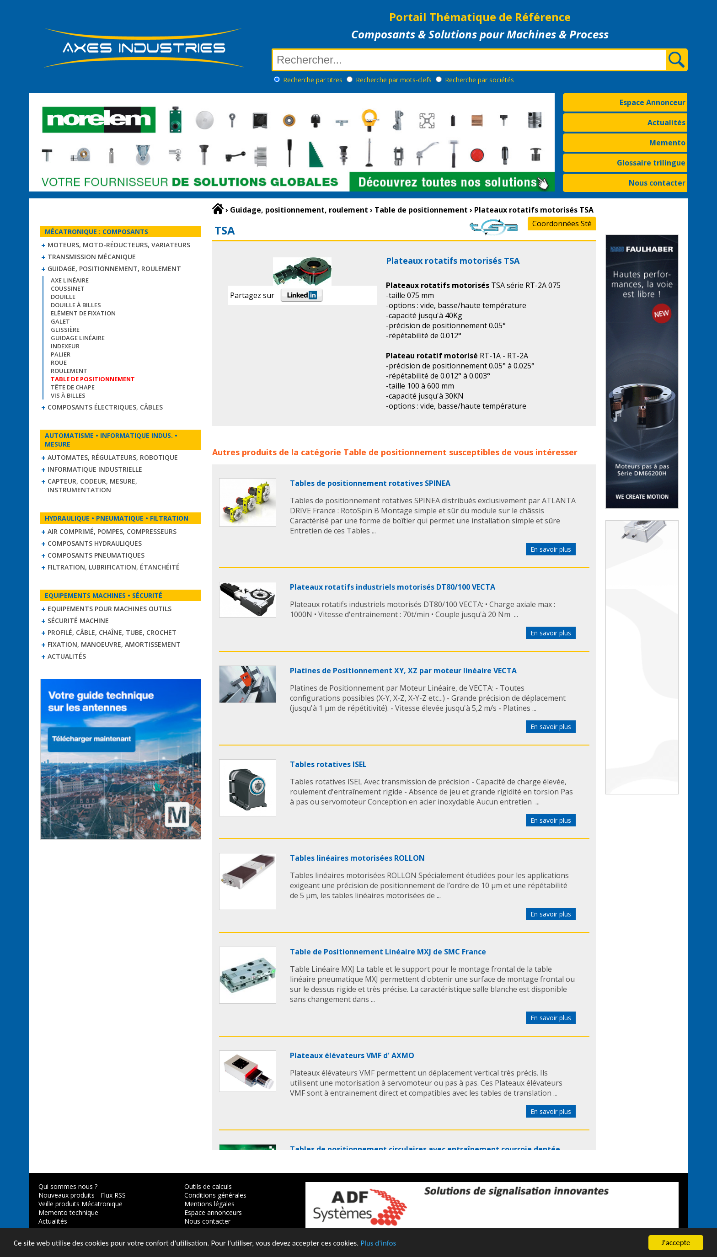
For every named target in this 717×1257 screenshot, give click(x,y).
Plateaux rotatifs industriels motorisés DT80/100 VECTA (392, 587)
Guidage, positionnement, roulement (114, 268)
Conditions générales (215, 1195)
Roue (59, 362)
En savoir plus (550, 549)
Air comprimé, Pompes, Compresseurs (112, 531)
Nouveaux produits (66, 1195)
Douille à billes (76, 305)
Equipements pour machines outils (109, 608)
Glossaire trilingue (651, 163)
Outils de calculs (208, 1186)
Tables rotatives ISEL (328, 764)
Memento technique (68, 1212)
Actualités (666, 122)
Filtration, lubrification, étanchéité (114, 567)
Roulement (69, 371)
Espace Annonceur (652, 102)
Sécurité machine (78, 620)
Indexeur (65, 346)
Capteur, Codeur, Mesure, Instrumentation (92, 485)
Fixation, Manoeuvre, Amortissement (114, 644)
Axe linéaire (70, 280)
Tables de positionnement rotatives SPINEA (370, 483)
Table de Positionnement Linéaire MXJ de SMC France (388, 952)
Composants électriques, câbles (105, 407)
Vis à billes (68, 395)
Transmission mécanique (92, 256)
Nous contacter (657, 183)
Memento (667, 143)
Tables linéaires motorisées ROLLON (357, 858)
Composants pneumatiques (96, 555)
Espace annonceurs (213, 1212)
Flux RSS (113, 1195)
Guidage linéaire (78, 338)
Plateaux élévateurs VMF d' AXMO (352, 1055)
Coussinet (68, 288)
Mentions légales (209, 1203)
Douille (63, 297)
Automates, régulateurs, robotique (113, 457)
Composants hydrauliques (95, 543)
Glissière (65, 329)
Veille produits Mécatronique (80, 1203)
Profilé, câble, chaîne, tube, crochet (112, 632)
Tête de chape (73, 387)
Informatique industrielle (95, 469)
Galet (60, 321)
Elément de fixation (83, 313)
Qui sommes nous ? (67, 1186)
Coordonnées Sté (562, 223)
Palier (60, 354)
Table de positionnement (395, 452)
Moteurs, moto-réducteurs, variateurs (119, 244)
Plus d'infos (378, 1243)
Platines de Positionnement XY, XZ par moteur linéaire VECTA (403, 671)
